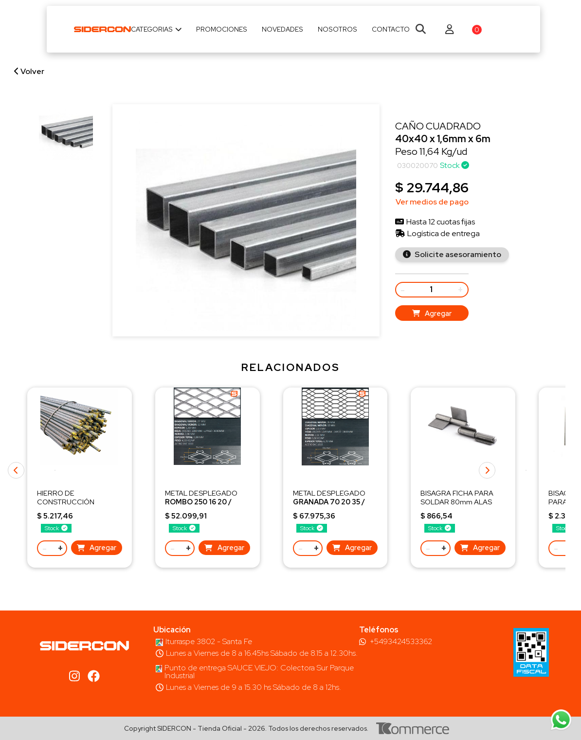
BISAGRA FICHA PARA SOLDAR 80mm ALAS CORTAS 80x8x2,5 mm (457, 501)
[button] (526, 470)
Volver (29, 71)
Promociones (221, 29)
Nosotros (337, 29)
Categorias (156, 29)
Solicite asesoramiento (457, 254)
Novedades (282, 29)
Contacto (391, 29)
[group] (66, 133)
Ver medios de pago (432, 202)
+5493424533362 (401, 642)
